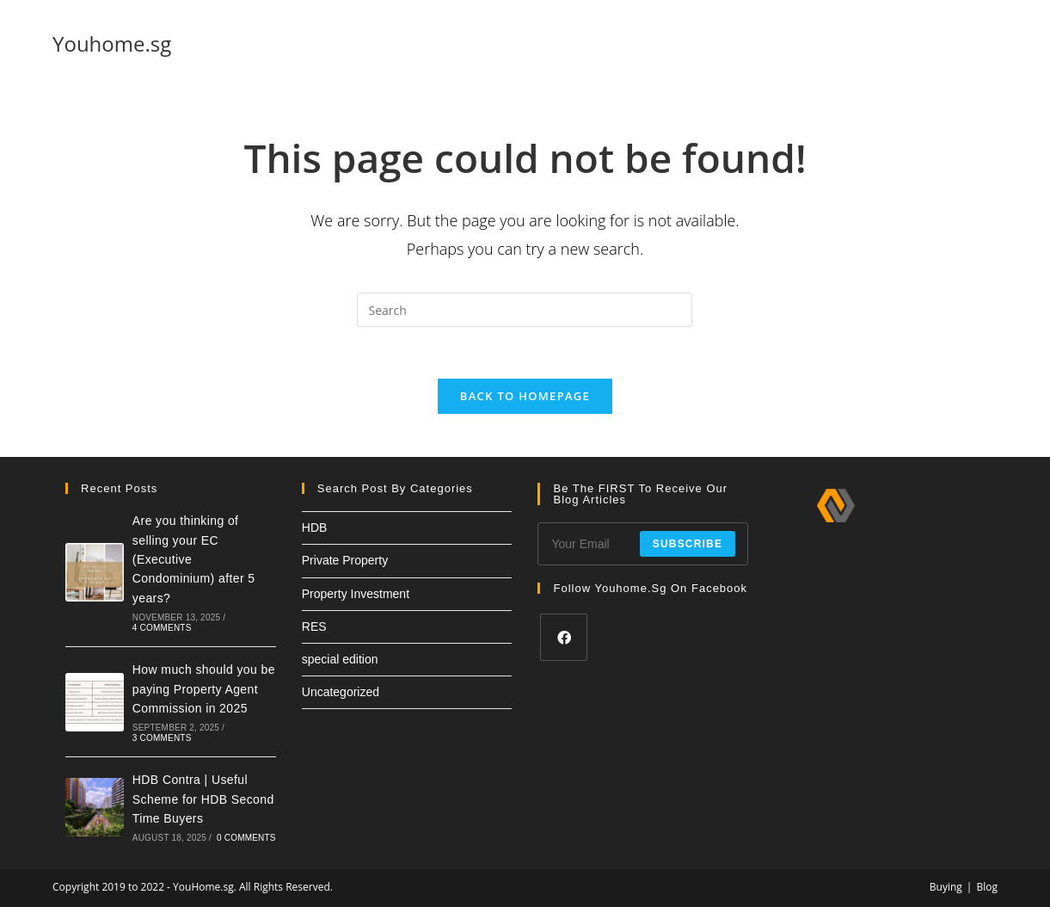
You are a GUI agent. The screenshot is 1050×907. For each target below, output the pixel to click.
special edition (340, 659)
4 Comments (162, 627)
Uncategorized (340, 692)
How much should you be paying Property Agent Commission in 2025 (203, 689)
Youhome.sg (111, 43)
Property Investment (355, 594)
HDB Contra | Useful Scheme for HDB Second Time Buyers (203, 799)
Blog (987, 886)
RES (314, 626)
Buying (946, 886)
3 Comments (162, 738)
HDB (315, 527)
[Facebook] (563, 637)
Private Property (345, 560)
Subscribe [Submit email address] (687, 544)
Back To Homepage (525, 396)
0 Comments (246, 837)
